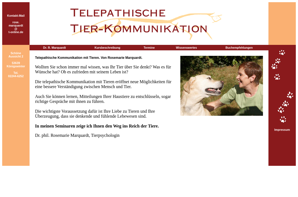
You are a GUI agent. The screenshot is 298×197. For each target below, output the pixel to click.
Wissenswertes (186, 47)
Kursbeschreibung (107, 47)
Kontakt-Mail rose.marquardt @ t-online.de (16, 24)
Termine (149, 47)
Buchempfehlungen (239, 47)
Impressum (282, 129)
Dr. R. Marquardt (55, 47)
